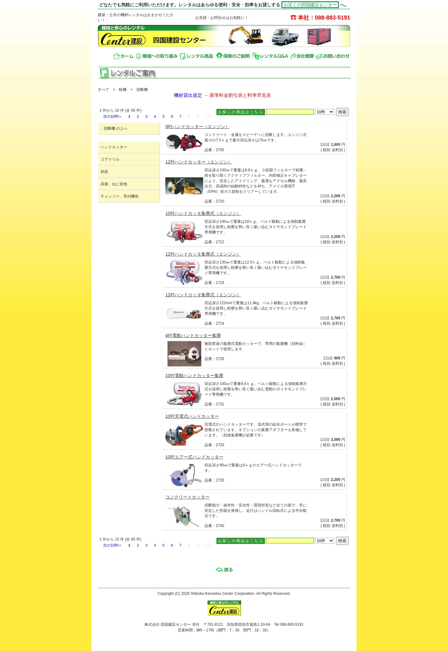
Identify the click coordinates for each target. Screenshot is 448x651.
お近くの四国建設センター (310, 4)
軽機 (123, 89)
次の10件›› (112, 116)
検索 (342, 111)
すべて (103, 89)
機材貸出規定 (188, 95)
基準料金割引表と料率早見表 (240, 95)
